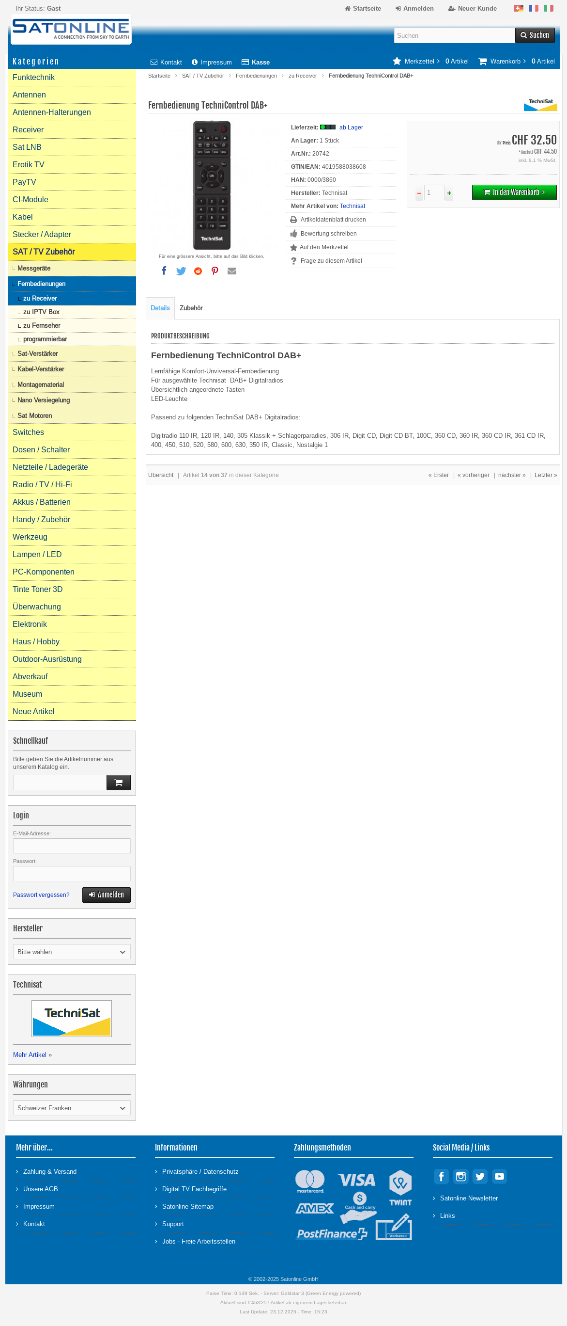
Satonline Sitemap (184, 1206)
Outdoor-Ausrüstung (47, 659)
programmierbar (45, 339)
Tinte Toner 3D (38, 589)
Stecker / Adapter (42, 234)
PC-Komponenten (44, 572)
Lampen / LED (37, 554)
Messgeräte (33, 268)
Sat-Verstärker (37, 353)
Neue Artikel (34, 711)
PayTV (24, 182)
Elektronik (30, 624)
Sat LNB (27, 147)
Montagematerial (40, 384)
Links (444, 1215)
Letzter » (546, 475)
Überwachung (37, 607)
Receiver (28, 130)
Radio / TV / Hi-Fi (42, 484)
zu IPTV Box (41, 312)
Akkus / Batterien (42, 502)
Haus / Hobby (36, 642)
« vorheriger (474, 475)
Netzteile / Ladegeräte (50, 467)
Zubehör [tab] (191, 308)
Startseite (159, 76)
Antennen (29, 95)
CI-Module (30, 199)
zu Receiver (303, 76)
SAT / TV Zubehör (203, 76)
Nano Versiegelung (43, 400)
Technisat (352, 206)
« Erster (439, 475)
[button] (164, 271)
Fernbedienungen (256, 76)
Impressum (212, 62)
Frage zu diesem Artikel (331, 260)
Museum (27, 694)
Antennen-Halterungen (52, 112)
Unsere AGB (37, 1188)
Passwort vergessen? (41, 895)
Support (169, 1223)
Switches (28, 432)
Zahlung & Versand (46, 1171)
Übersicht (160, 475)
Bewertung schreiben (329, 233)
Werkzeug (30, 537)
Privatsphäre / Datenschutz (197, 1171)
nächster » (512, 475)
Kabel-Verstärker (40, 369)
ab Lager (351, 127)
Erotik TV (29, 164)
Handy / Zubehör (41, 519)
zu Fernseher (41, 325)
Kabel (23, 217)
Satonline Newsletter (465, 1198)
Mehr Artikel (29, 1054)
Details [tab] (160, 308)
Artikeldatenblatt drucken (333, 219)
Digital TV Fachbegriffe (191, 1188)
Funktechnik (34, 77)
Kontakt (166, 62)
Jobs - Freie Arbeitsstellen (195, 1241)
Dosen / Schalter (41, 450)
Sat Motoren (34, 415)
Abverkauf (30, 676)
